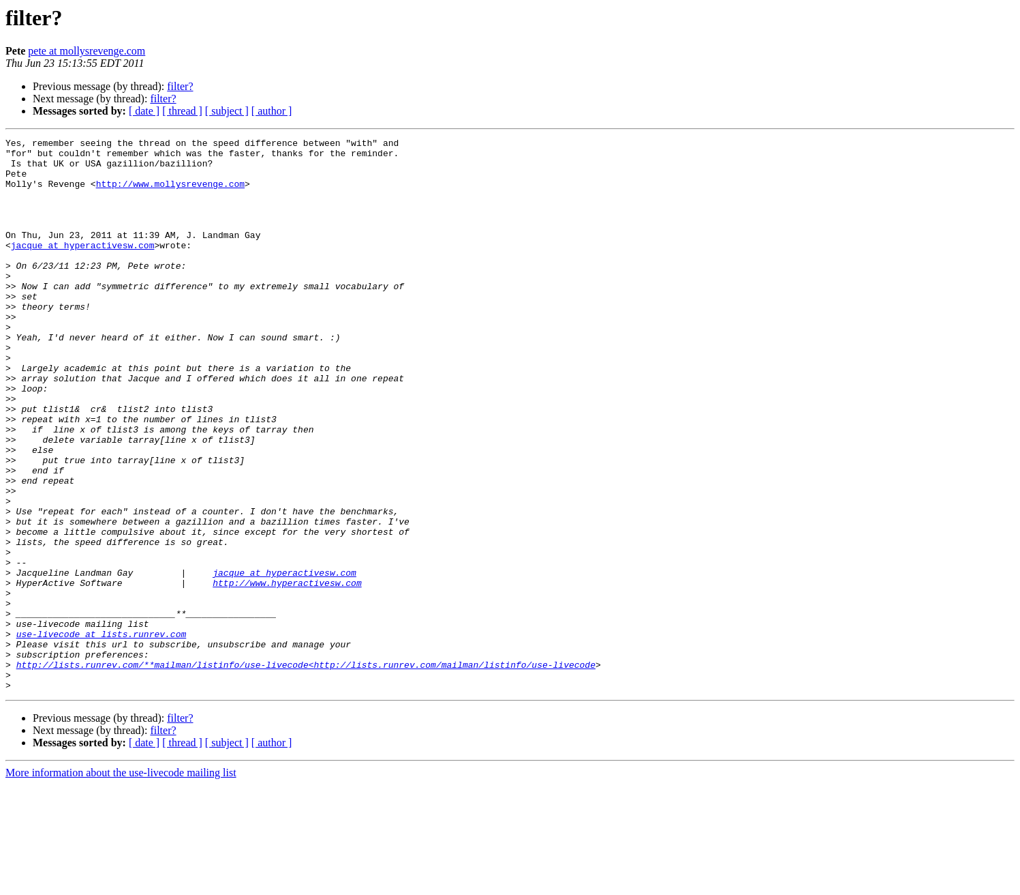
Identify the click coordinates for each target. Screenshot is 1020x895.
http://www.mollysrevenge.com (170, 194)
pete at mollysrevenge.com (86, 51)
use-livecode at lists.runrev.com (101, 734)
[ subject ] (227, 111)
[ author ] (271, 111)
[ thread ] (182, 111)
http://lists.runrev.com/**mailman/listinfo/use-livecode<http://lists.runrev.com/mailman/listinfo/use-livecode (306, 771)
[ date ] (144, 111)
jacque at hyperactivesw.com (83, 267)
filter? (180, 86)
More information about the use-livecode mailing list (120, 883)
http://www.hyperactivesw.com (287, 672)
